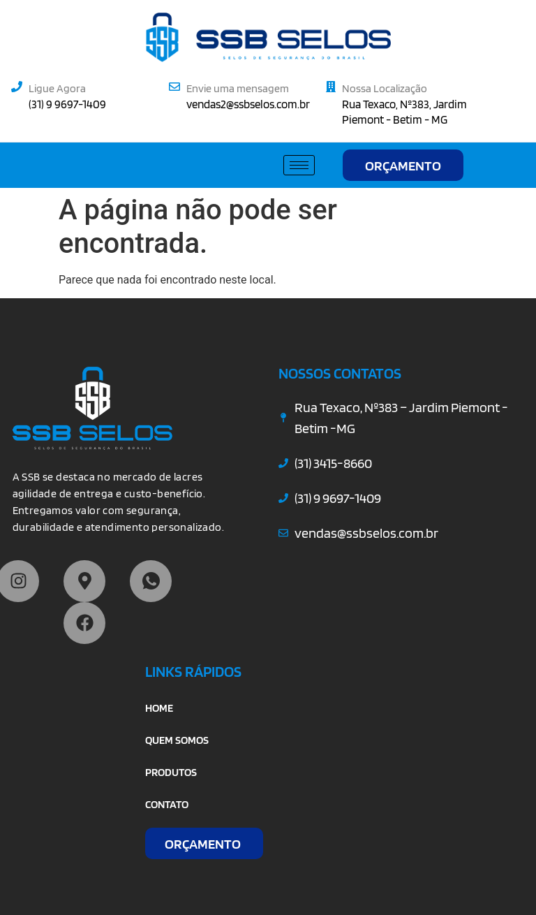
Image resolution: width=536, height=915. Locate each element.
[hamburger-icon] (299, 165)
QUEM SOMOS (177, 740)
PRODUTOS (171, 772)
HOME (159, 708)
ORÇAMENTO (403, 165)
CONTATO (166, 804)
